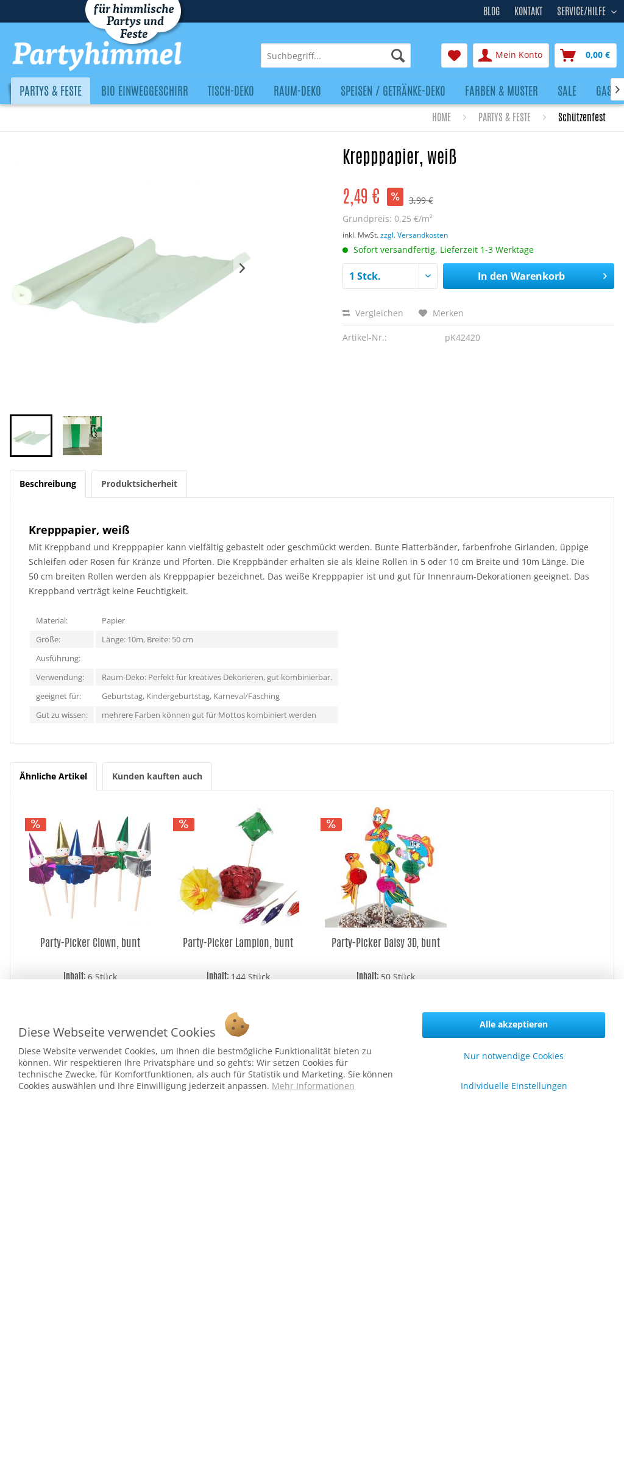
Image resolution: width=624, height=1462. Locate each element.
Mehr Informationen (313, 1085)
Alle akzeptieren (514, 1024)
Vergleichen (372, 313)
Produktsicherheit (139, 483)
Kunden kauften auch (157, 776)
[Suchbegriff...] (336, 55)
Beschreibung (48, 483)
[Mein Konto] (511, 55)
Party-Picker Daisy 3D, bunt (386, 942)
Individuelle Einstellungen (514, 1085)
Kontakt (528, 11)
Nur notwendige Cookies (514, 1056)
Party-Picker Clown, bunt (90, 942)
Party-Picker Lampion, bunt (238, 942)
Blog (491, 11)
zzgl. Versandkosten (414, 235)
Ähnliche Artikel (53, 776)
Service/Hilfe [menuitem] (582, 9)
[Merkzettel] (454, 55)
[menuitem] (336, 55)
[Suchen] (398, 55)
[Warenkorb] (586, 55)
